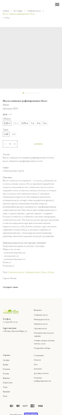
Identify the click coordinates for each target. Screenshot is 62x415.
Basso (44, 272)
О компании (39, 355)
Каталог (38, 310)
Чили (5, 396)
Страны (6, 355)
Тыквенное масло (41, 324)
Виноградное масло (41, 319)
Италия (51, 272)
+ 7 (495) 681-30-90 (10, 322)
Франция (6, 391)
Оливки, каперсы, (41, 340)
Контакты (38, 369)
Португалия (7, 382)
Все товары (18, 11)
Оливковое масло (34, 11)
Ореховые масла (40, 328)
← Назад (6, 17)
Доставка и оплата (41, 373)
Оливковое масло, (16, 272)
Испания (6, 369)
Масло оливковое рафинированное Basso (19, 14)
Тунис (5, 387)
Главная (6, 11)
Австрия (6, 360)
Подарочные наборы (42, 348)
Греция (5, 364)
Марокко (6, 378)
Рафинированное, (33, 272)
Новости (37, 360)
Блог (36, 364)
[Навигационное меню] (57, 4)
